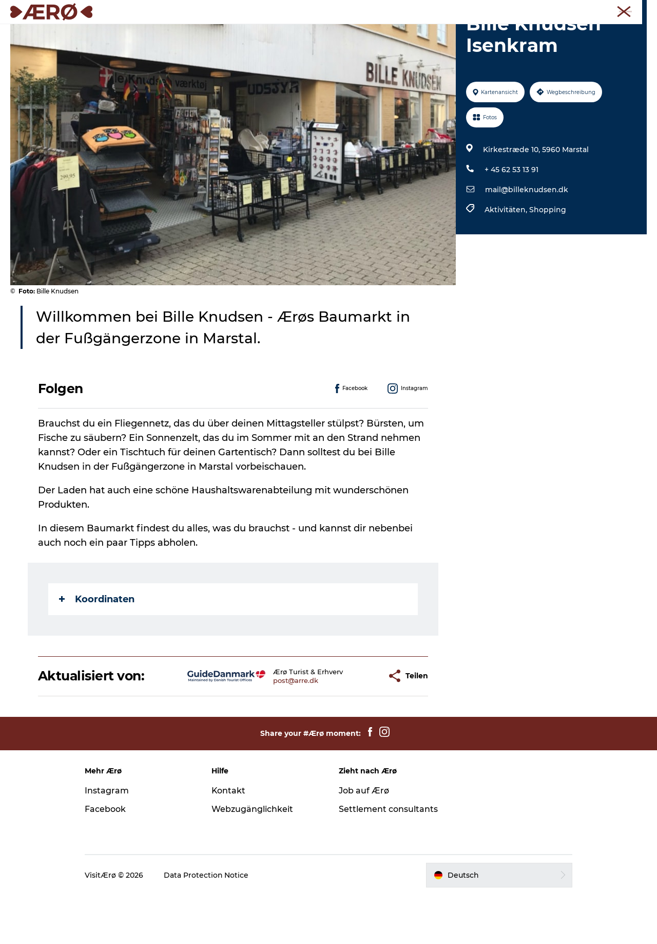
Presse (637, 9)
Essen (263, 33)
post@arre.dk (269, 729)
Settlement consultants (388, 858)
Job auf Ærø (364, 839)
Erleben (305, 33)
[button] (352, 725)
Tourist (514, 9)
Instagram (108, 839)
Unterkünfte (212, 33)
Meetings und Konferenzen (575, 9)
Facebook (106, 858)
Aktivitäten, (507, 258)
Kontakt (229, 839)
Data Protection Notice (207, 924)
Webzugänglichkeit (253, 858)
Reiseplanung (442, 33)
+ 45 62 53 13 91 (511, 218)
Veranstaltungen (367, 33)
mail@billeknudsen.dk (526, 238)
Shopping (547, 258)
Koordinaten (96, 648)
